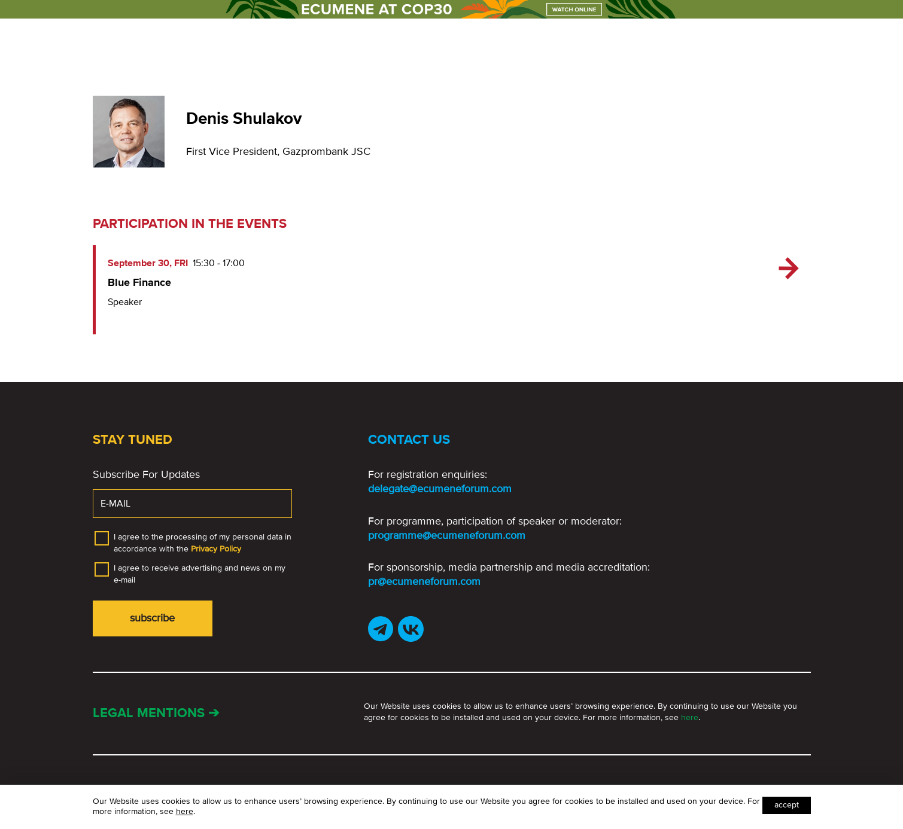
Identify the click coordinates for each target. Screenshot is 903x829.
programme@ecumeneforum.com (446, 535)
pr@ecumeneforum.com (424, 581)
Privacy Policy (216, 549)
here (689, 717)
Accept (786, 805)
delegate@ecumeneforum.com (440, 488)
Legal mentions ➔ (156, 713)
